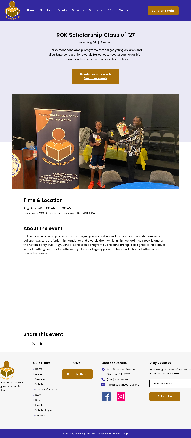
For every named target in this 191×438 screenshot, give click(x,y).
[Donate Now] (77, 374)
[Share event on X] (33, 343)
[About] (40, 374)
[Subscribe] (164, 396)
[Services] (40, 379)
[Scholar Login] (163, 10)
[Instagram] (121, 396)
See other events (95, 78)
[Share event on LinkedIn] (41, 343)
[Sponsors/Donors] (45, 389)
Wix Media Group (118, 433)
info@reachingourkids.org (123, 384)
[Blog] (40, 400)
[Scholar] (40, 384)
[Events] (40, 405)
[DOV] (45, 395)
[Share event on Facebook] (25, 343)
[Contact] (43, 415)
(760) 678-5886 (117, 379)
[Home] (40, 369)
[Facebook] (106, 396)
